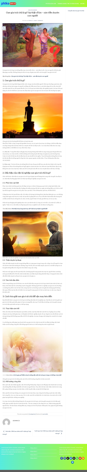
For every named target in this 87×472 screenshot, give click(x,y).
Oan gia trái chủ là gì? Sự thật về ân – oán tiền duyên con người (29, 76)
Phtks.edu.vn (51, 3)
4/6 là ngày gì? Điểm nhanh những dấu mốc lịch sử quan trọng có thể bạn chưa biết (37, 375)
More (83, 3)
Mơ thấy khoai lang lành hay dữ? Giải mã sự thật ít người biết (29, 208)
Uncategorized (32, 10)
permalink (45, 414)
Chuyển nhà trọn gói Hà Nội (76, 10)
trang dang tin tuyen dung (68, 3)
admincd (40, 20)
